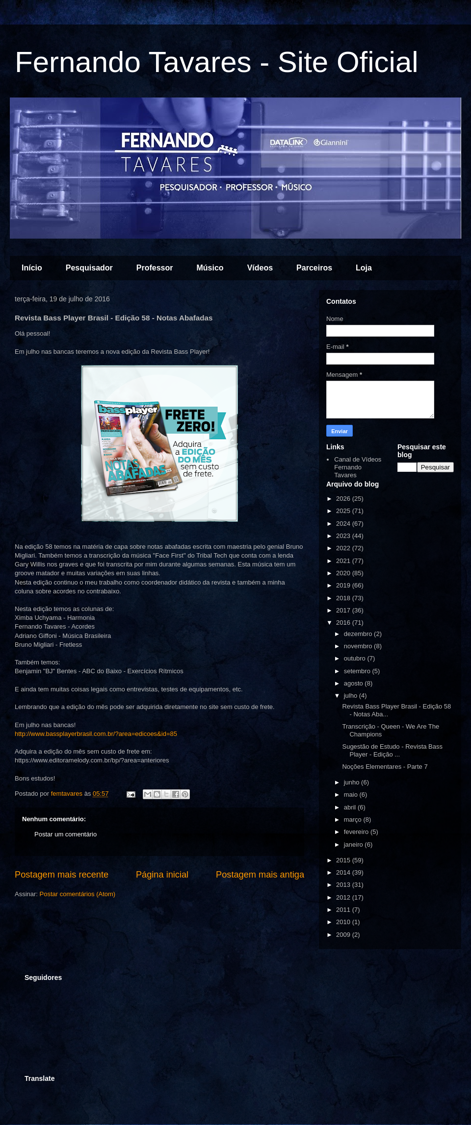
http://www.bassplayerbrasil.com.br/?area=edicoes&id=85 (96, 733)
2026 (344, 498)
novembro (359, 646)
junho (352, 782)
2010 (344, 922)
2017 (344, 610)
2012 (344, 897)
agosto (354, 683)
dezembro (359, 633)
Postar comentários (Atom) (78, 894)
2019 (344, 585)
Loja (364, 268)
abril (351, 807)
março (354, 819)
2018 (344, 598)
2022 (344, 548)
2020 (344, 573)
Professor (154, 268)
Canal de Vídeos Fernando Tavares (357, 467)
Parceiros (314, 268)
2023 (344, 535)
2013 (344, 884)
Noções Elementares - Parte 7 (384, 766)
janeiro (354, 844)
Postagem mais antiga (260, 875)
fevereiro (357, 831)
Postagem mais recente (61, 875)
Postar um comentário (65, 834)
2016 (344, 622)
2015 (344, 860)
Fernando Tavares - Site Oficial (217, 62)
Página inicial (162, 875)
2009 (344, 934)
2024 (344, 523)
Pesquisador (89, 268)
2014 (344, 872)
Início (32, 268)
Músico (210, 268)
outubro (355, 658)
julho (351, 695)
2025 (344, 510)
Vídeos (260, 268)
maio (352, 794)
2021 (344, 560)
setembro (358, 671)
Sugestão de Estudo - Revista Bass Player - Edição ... (392, 750)
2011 (344, 909)
